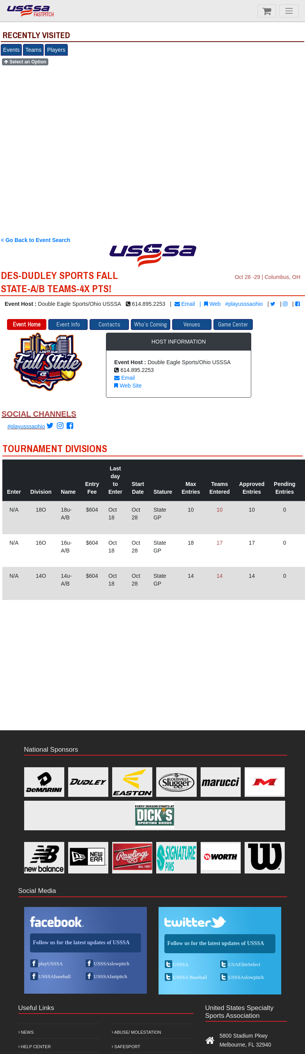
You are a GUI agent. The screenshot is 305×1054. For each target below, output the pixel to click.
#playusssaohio (244, 304)
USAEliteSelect (244, 964)
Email (185, 304)
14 (220, 576)
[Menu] (289, 11)
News (26, 1032)
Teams (33, 50)
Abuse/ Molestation (136, 1032)
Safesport (126, 1046)
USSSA (181, 964)
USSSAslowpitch (111, 963)
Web (212, 304)
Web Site (127, 385)
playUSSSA (51, 963)
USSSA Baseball (190, 977)
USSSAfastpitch (110, 976)
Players (56, 50)
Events (11, 50)
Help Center (34, 1046)
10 (220, 510)
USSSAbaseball (55, 976)
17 (220, 543)
